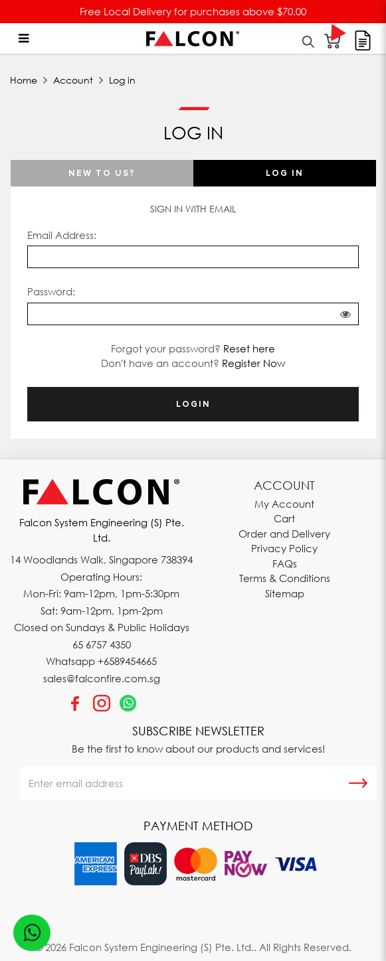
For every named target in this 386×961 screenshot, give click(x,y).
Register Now (253, 363)
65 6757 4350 (101, 644)
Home (23, 80)
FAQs (284, 563)
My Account (284, 504)
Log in (122, 80)
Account (73, 80)
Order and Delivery (284, 534)
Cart (284, 518)
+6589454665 (127, 661)
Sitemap (284, 593)
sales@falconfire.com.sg (101, 678)
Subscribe (358, 783)
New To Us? (102, 173)
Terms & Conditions (284, 578)
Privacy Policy (284, 548)
